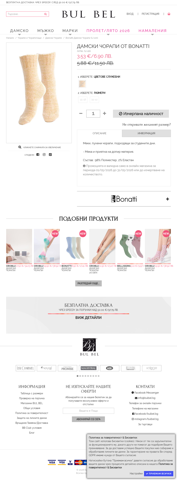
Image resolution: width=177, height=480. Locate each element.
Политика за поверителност (31, 413)
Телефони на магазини (145, 408)
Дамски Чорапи (53, 37)
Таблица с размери (32, 393)
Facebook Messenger (147, 392)
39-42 (94, 99)
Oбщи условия (31, 408)
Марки (70, 30)
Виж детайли (88, 318)
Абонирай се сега (88, 419)
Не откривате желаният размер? (146, 124)
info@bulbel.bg (146, 398)
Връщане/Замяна (25, 422)
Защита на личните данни (32, 418)
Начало (10, 37)
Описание (99, 133)
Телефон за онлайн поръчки (145, 403)
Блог (32, 432)
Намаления (153, 30)
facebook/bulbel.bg (146, 413)
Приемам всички (158, 473)
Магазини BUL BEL (32, 403)
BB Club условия (32, 427)
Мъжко (45, 30)
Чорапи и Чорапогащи (30, 37)
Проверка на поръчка (32, 398)
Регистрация (150, 13)
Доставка (42, 422)
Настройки (136, 473)
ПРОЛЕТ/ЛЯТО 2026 (108, 30)
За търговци (145, 424)
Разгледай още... (88, 283)
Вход (130, 13)
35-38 (83, 99)
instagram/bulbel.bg (147, 419)
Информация (146, 133)
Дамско (19, 30)
